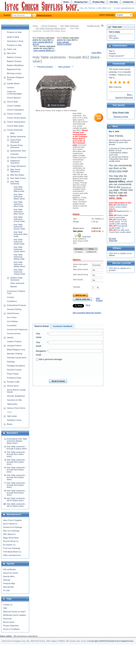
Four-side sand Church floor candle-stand (120, 231)
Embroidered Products (16, 305)
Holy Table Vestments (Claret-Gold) (19, 219)
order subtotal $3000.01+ (44, 50)
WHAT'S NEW (13, 37)
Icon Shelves (12, 321)
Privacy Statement (11, 626)
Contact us (7, 605)
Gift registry (114, 38)
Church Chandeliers (15, 110)
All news (112, 238)
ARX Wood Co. (9, 534)
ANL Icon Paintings (11, 531)
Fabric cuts (11, 49)
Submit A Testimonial (124, 97)
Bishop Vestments (18, 136)
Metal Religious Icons (16, 350)
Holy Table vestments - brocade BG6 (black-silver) (16, 493)
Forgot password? (116, 56)
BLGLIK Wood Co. (11, 541)
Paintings (11, 362)
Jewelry (10, 337)
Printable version (93, 26)
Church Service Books (16, 118)
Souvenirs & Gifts (14, 400)
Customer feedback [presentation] (62, 326)
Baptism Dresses (14, 61)
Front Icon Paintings (11, 548)
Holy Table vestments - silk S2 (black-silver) (16, 499)
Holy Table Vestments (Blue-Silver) (19, 211)
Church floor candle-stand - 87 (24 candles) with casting (118, 221)
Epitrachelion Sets (18, 151)
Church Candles (14, 106)
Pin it (88, 305)
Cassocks (14, 154)
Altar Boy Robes (17, 175)
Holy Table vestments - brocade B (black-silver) (17, 447)
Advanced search (44, 15)
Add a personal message (49, 359)
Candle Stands (13, 83)
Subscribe (113, 240)
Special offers (9, 576)
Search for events (10, 573)
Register (112, 53)
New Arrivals (8, 587)
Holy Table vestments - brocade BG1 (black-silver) (16, 454)
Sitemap (6, 580)
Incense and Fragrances (17, 329)
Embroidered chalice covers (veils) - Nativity (118, 207)
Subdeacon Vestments (15, 162)
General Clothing (14, 309)
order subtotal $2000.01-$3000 (64, 43)
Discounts (7, 619)
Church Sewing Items (16, 122)
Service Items (13, 386)
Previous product (43, 67)
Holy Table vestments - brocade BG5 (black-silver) (16, 485)
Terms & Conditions (11, 629)
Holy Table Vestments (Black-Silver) (51, 28)
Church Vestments (49, 26)
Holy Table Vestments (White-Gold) (19, 257)
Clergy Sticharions (18, 166)
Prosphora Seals (14, 378)
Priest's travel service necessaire (118, 216)
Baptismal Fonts (14, 69)
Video (9, 412)
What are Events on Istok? (14, 612)
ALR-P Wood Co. (10, 524)
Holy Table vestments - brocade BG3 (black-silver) (16, 469)
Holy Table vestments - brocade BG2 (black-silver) (16, 462)
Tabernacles (12, 404)
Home (35, 26)
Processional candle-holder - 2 (118, 227)
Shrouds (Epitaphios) (16, 396)
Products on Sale (14, 32)
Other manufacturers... (12, 555)
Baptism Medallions (15, 65)
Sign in (112, 51)
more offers (96, 52)
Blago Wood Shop (10, 538)
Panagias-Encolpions (16, 366)
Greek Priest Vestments (15, 141)
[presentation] (69, 369)
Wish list (112, 36)
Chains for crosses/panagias (14, 92)
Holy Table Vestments (69, 26)
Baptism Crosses (14, 57)
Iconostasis (12, 325)
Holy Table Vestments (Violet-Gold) (19, 242)
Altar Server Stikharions (15, 170)
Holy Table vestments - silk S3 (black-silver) (16, 505)
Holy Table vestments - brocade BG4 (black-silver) (16, 477)
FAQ (5, 608)
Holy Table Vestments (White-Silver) (19, 264)
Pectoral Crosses (14, 370)
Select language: (116, 15)
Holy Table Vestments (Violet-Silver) (19, 249)
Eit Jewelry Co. (9, 545)
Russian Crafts (13, 382)
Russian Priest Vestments (16, 146)
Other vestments (17, 283)
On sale (6, 590)
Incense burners (14, 333)
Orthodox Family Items (16, 358)
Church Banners (14, 98)
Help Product (99, 299)
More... (130, 94)
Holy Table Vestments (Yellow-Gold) (19, 272)
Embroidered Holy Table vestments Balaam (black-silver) (17, 441)
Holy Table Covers (18, 178)
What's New (115, 171)
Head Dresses (13, 313)
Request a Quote (121, 117)
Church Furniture (14, 114)
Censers (10, 87)
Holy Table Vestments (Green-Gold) (19, 227)
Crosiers (10, 297)
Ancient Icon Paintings (12, 527)
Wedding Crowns (14, 420)
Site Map (114, 2)
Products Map (9, 583)
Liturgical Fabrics (14, 345)
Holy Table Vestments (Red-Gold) (21, 234)
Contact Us (128, 2)
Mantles (13, 286)
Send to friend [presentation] (42, 326)
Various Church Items (16, 408)
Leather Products (14, 341)
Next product (66, 67)
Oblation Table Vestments (16, 279)
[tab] (42, 326)
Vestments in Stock (15, 41)
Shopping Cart (80, 2)
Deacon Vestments (18, 157)
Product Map (98, 2)
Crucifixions (12, 301)
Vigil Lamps (12, 416)
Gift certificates (9, 569)
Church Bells (12, 102)
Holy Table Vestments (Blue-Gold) (18, 204)
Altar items (11, 53)
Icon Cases (12, 317)
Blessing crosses (14, 73)
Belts (12, 133)
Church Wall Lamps (15, 126)
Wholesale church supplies (14, 615)
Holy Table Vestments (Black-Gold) (19, 189)
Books (9, 424)
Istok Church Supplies (12, 520)
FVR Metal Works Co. (12, 552)
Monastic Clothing (14, 354)
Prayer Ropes (13, 374)
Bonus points (8, 622)
